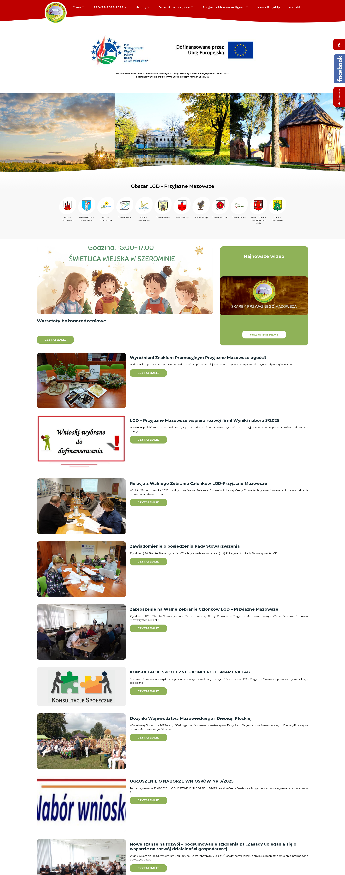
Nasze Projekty (268, 7)
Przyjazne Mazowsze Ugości (224, 7)
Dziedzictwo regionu (174, 7)
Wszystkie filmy (264, 334)
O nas (77, 7)
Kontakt (294, 7)
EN (339, 44)
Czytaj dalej (55, 340)
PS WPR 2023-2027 (108, 7)
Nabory (141, 7)
